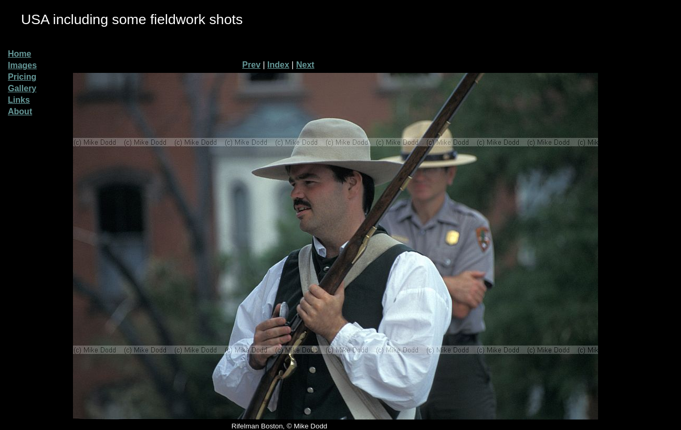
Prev (251, 64)
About (20, 111)
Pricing (22, 76)
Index (278, 64)
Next (305, 64)
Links (19, 99)
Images (22, 65)
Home (19, 53)
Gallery (22, 88)
